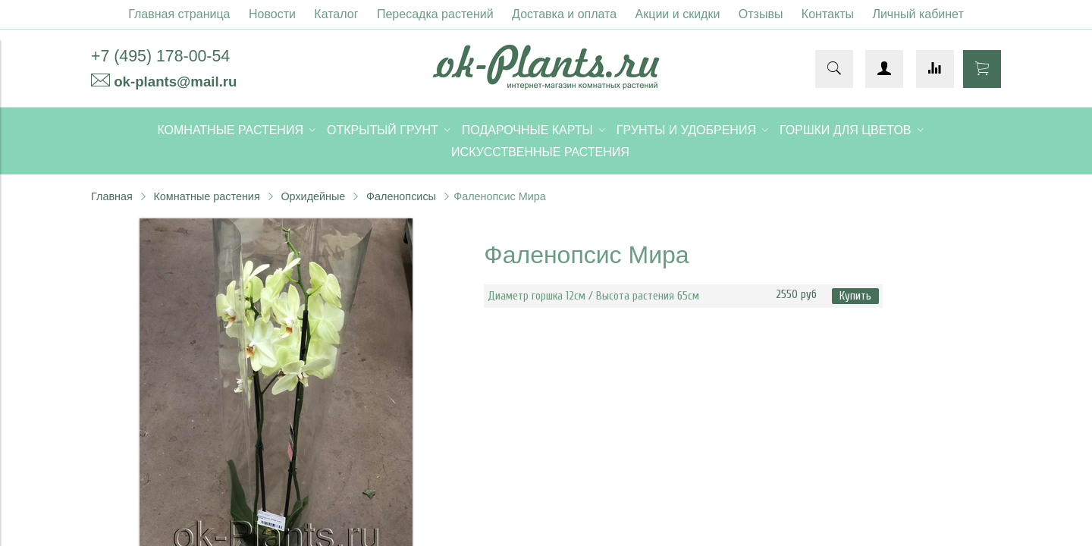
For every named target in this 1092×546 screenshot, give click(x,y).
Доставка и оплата (564, 14)
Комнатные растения (206, 196)
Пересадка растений (435, 14)
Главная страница (179, 14)
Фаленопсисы (401, 196)
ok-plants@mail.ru (175, 81)
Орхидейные (313, 196)
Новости (272, 14)
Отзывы (761, 14)
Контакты (828, 14)
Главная (112, 196)
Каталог (336, 14)
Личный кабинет (917, 14)
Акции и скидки (677, 14)
